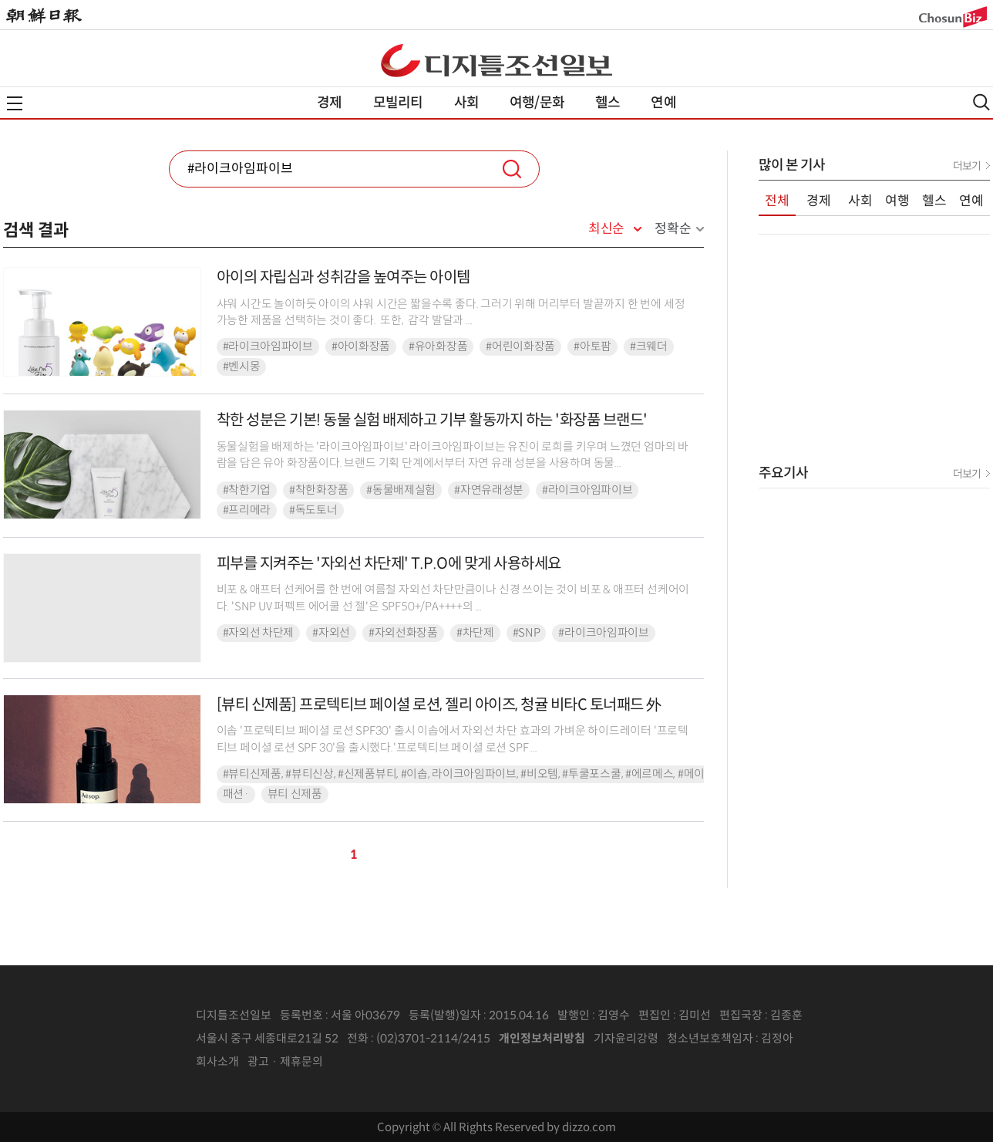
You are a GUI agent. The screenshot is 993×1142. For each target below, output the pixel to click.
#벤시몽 (242, 366)
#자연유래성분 (488, 490)
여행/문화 (537, 102)
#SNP (526, 633)
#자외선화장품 (403, 633)
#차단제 (475, 633)
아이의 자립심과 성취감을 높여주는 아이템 (343, 277)
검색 (512, 169)
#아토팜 (592, 346)
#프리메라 (247, 510)
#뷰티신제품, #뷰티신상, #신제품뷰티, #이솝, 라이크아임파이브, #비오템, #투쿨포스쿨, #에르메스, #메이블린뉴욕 (485, 774)
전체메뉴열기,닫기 (14, 103)
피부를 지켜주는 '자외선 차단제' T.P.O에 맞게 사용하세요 (389, 563)
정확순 (673, 228)
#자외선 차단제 (259, 633)
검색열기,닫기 (981, 102)
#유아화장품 (438, 346)
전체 (777, 201)
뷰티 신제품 (295, 794)
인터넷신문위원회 (844, 1038)
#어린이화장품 (520, 346)
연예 (663, 102)
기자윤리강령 (626, 1038)
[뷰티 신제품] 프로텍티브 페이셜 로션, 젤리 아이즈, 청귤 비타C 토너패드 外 (439, 705)
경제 (329, 102)
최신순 (606, 229)
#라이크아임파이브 (268, 346)
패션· (236, 794)
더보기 (967, 165)
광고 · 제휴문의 (285, 1061)
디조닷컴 (496, 60)
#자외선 (331, 633)
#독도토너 (313, 510)
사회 (466, 102)
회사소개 (217, 1061)
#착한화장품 (318, 490)
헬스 (607, 102)
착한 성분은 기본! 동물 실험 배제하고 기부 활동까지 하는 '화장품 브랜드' (432, 420)
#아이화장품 (361, 346)
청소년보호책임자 (710, 1038)
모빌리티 (398, 102)
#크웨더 (649, 346)
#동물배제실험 (401, 490)
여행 (897, 201)
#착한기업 (247, 490)
